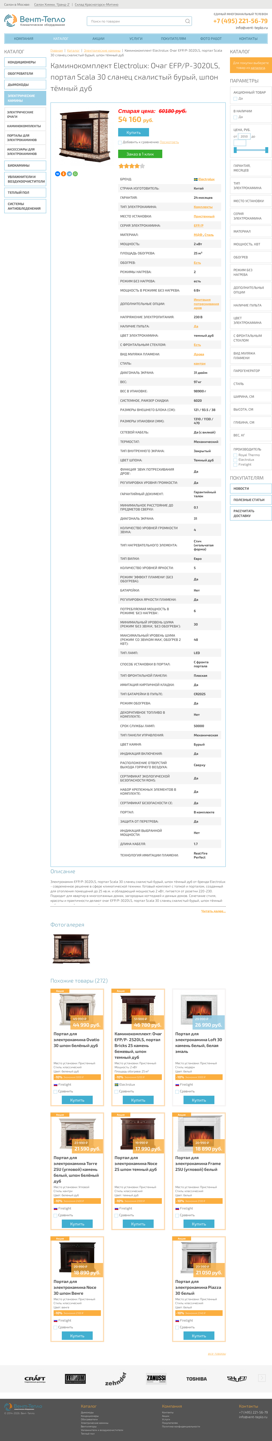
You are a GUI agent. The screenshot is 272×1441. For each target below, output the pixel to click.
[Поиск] (188, 21)
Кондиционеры (22, 62)
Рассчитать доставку (244, 513)
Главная (56, 50)
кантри (200, 363)
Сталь (209, 235)
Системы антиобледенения (24, 206)
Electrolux (206, 179)
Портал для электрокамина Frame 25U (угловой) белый (198, 1163)
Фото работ (211, 38)
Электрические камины (21, 98)
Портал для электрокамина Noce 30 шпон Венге (75, 1287)
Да (196, 326)
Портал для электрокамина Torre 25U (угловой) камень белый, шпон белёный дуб (76, 1169)
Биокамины (18, 165)
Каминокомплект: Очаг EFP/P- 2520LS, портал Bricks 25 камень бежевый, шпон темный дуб (138, 1045)
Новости (241, 488)
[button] (262, 1378)
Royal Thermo (249, 455)
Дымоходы (18, 84)
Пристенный (204, 216)
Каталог (61, 38)
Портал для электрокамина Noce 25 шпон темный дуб (136, 1163)
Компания (23, 38)
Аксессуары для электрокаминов (22, 151)
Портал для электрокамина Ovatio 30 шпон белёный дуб (76, 1039)
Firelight (245, 464)
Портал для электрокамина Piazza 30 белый (198, 1287)
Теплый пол (18, 192)
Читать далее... (213, 911)
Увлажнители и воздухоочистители (26, 179)
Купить (134, 132)
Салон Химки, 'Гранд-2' (52, 4)
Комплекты (203, 207)
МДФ (198, 235)
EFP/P (198, 225)
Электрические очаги (20, 114)
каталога (258, 67)
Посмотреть (169, 142)
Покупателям (173, 38)
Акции (98, 38)
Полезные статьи (249, 500)
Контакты (248, 38)
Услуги (136, 38)
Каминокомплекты (24, 126)
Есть (197, 262)
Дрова (199, 354)
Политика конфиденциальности (181, 1426)
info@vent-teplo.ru (252, 27)
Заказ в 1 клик (140, 153)
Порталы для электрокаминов (22, 137)
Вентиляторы (88, 1426)
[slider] (235, 150)
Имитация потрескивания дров (206, 303)
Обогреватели (20, 73)
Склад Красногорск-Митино (96, 4)
